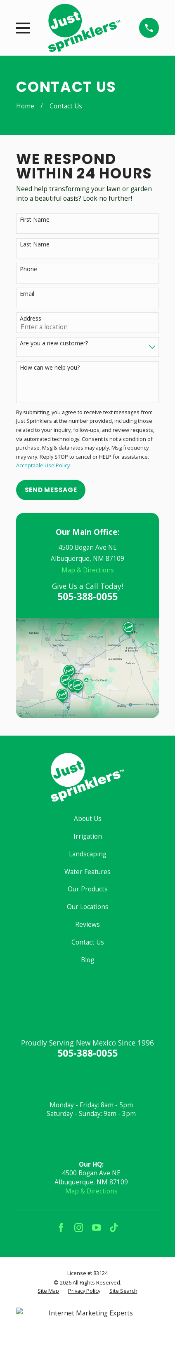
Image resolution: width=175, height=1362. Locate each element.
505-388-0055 (87, 596)
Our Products (88, 889)
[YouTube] (96, 1227)
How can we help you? (50, 367)
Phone (28, 269)
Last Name (35, 244)
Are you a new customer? (54, 343)
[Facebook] (61, 1227)
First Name (35, 219)
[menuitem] (48, 1291)
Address (30, 318)
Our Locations (88, 907)
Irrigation (87, 836)
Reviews (87, 924)
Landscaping (87, 854)
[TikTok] (113, 1227)
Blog (87, 960)
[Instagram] (78, 1227)
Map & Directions (87, 570)
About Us (88, 818)
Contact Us (87, 942)
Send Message (51, 489)
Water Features (87, 871)
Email (27, 294)
